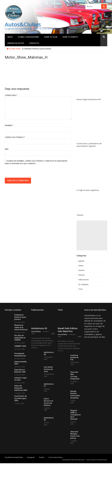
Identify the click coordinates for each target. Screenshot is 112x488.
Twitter (41, 457)
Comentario (11, 95)
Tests (80, 289)
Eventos (81, 270)
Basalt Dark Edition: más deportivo (68, 330)
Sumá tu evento (70, 37)
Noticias (81, 275)
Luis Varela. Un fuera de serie (48, 369)
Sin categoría (83, 284)
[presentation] (23, 171)
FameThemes (102, 460)
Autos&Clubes (23, 24)
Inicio (10, 37)
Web (6, 149)
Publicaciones (83, 280)
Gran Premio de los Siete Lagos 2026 (20, 398)
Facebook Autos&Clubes (14, 457)
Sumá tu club (50, 37)
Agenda (81, 261)
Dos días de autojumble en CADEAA (19, 337)
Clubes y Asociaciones (28, 37)
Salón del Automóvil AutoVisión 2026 (20, 388)
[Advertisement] (92, 235)
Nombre (9, 125)
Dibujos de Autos (15, 43)
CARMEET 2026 (20, 346)
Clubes (80, 266)
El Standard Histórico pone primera (36, 49)
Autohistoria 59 (39, 328)
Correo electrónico (15, 137)
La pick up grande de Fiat (74, 357)
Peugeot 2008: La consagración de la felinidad (75, 414)
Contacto (34, 43)
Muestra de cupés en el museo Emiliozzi (21, 327)
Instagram (31, 457)
